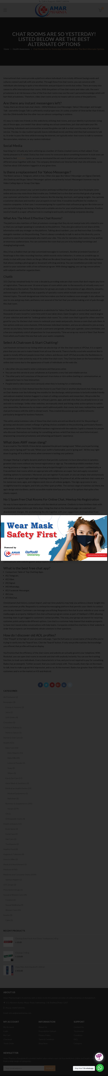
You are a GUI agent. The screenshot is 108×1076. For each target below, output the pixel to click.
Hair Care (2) (10, 839)
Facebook (40, 684)
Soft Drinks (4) (11, 717)
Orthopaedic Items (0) (15, 819)
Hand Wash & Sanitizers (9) (17, 783)
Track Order (8, 1043)
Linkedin (64, 684)
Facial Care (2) (11, 834)
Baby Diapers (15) (15, 753)
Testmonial (79, 1031)
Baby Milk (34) (14, 758)
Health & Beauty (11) (12, 824)
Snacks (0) (7, 915)
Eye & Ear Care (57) (13, 778)
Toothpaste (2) (12, 844)
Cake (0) (9, 920)
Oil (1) (8, 813)
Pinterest (52, 684)
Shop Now (43, 1043)
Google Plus (58, 684)
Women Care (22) (13, 910)
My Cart (6, 1035)
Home (6, 49)
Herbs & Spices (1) (13, 732)
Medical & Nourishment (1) (15, 864)
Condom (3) (10, 900)
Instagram (3, 534)
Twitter (46, 684)
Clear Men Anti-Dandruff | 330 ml (29, 967)
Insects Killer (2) (10, 859)
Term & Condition (46, 1039)
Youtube (3, 546)
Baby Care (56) (11, 748)
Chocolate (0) (9, 722)
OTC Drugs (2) (9, 884)
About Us (43, 1027)
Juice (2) (9, 712)
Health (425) (8, 743)
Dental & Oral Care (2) (13, 737)
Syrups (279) (13, 808)
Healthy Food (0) (10, 849)
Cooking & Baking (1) (12, 727)
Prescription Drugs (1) (13, 890)
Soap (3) (11, 768)
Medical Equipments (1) (18, 793)
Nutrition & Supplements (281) (18, 803)
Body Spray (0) (11, 829)
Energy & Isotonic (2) (14, 707)
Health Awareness (21, 49)
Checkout (7, 1039)
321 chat (21, 158)
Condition (78, 1035)
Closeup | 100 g (22, 952)
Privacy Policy (44, 1035)
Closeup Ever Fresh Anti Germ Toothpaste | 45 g (36, 938)
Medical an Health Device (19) (18, 788)
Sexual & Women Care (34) (15, 895)
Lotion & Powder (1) (16, 763)
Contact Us (79, 1027)
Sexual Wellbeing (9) (14, 905)
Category (78, 1043)
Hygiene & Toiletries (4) (13, 854)
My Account (8, 1027)
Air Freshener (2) (10, 697)
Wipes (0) (12, 773)
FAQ (76, 1039)
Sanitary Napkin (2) (13, 879)
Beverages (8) (9, 702)
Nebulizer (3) (13, 798)
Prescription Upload (47, 1031)
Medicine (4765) (10, 869)
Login (5, 1031)
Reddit (70, 684)
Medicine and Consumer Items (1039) (19, 874)
